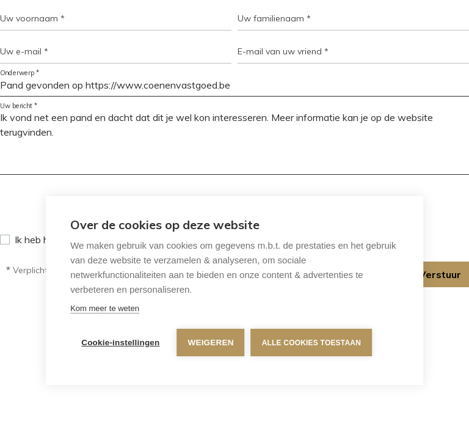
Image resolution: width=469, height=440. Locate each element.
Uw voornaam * (32, 18)
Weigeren (211, 342)
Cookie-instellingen (120, 342)
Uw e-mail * (24, 51)
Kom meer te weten (104, 308)
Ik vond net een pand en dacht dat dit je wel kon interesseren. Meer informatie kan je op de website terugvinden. (234, 140)
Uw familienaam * (274, 18)
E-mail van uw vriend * (283, 51)
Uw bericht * (18, 106)
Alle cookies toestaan (311, 343)
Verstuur (440, 274)
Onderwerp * (20, 73)
